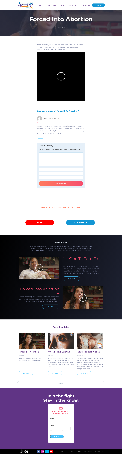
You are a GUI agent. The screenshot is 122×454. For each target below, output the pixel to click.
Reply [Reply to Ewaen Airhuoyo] (40, 137)
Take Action (72, 5)
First (51, 430)
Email (52, 418)
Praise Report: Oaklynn (59, 352)
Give (62, 5)
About (41, 5)
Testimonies (52, 5)
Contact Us (85, 5)
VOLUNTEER (80, 222)
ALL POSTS (61, 383)
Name (52, 425)
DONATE (98, 5)
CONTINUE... (71, 278)
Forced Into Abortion (29, 352)
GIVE (39, 222)
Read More (26, 373)
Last (62, 430)
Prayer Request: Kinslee (88, 352)
